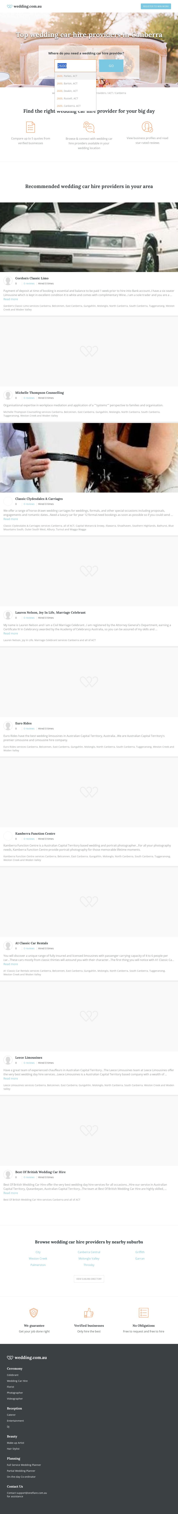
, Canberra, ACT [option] (69, 105)
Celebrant (12, 1375)
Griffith (140, 1252)
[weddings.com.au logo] (24, 6)
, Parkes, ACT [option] (67, 76)
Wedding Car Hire (17, 1381)
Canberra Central (89, 1252)
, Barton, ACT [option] (67, 83)
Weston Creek (38, 1258)
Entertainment (15, 1420)
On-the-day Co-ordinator (21, 1476)
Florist (10, 1386)
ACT (110, 93)
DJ (8, 1426)
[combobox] (75, 65)
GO (111, 66)
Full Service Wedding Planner (24, 1465)
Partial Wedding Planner (21, 1470)
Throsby (89, 1265)
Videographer (15, 1398)
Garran (140, 1258)
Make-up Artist (15, 1442)
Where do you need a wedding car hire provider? (86, 53)
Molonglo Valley (89, 1258)
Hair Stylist (13, 1448)
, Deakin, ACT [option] (67, 91)
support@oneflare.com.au (32, 1493)
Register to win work (156, 6)
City (38, 1252)
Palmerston (38, 1265)
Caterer (11, 1414)
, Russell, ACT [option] (67, 98)
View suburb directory (89, 1278)
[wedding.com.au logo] (27, 1359)
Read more (10, 299)
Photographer (15, 1392)
